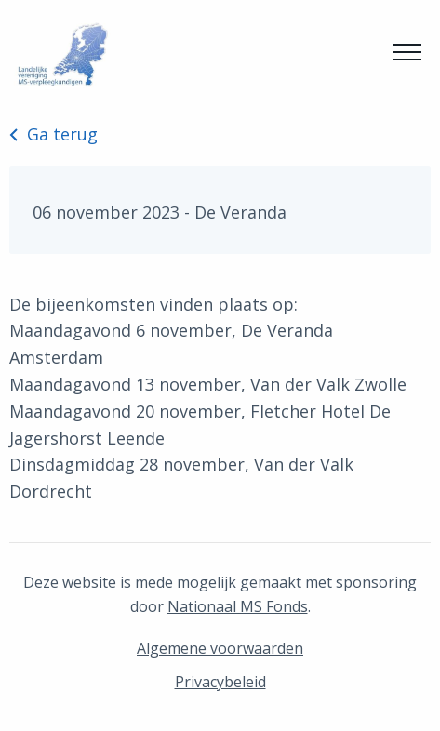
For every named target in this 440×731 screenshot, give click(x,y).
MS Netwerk (60, 55)
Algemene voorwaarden (220, 648)
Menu (407, 46)
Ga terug (53, 134)
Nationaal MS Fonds (237, 606)
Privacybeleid (220, 681)
